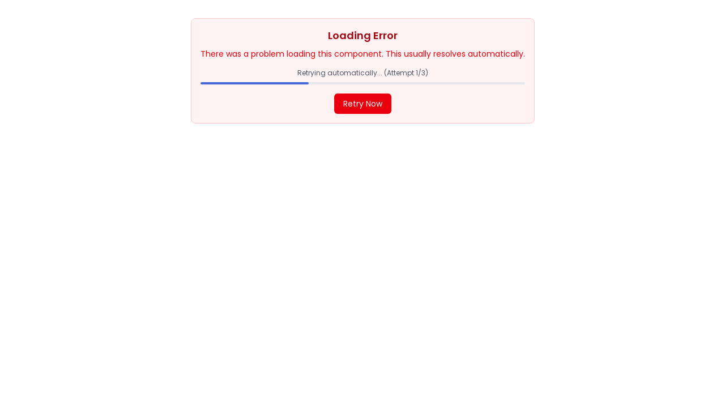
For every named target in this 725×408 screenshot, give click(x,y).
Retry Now (362, 103)
